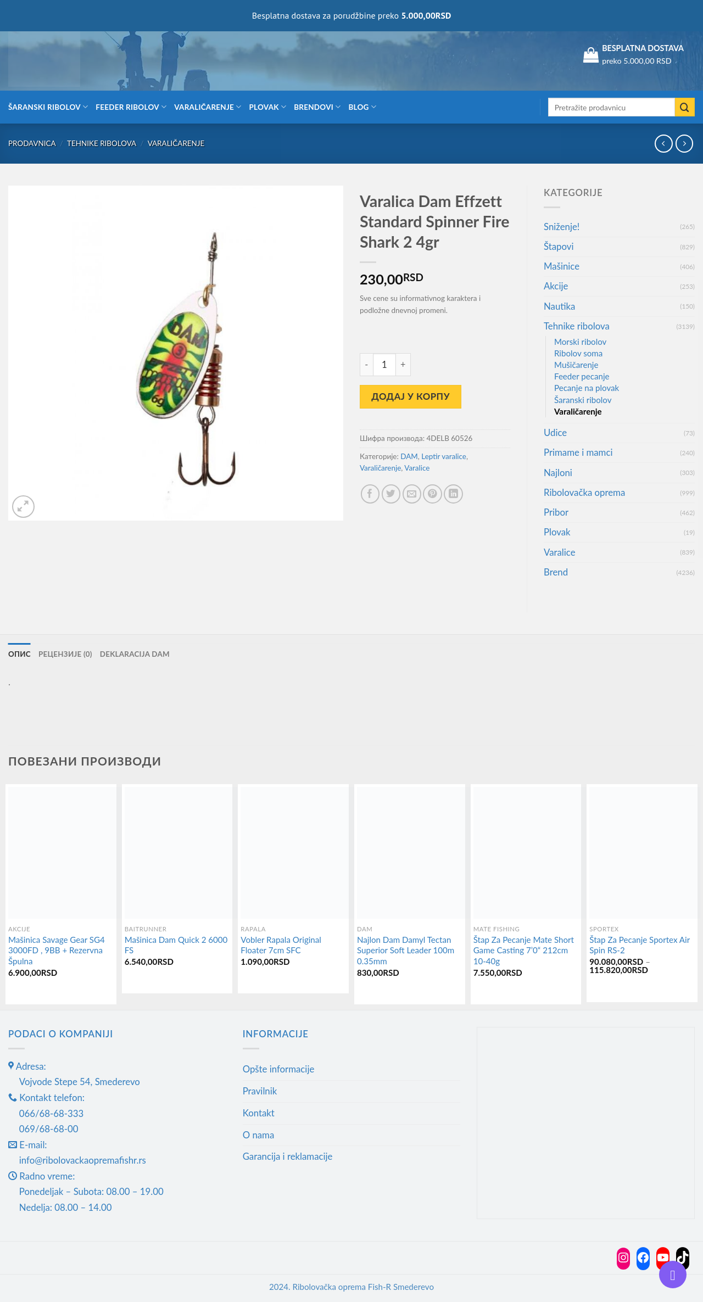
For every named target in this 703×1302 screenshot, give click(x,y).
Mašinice (561, 266)
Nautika (559, 306)
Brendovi (317, 107)
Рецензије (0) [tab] (65, 654)
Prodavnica (32, 143)
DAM (409, 456)
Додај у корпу (410, 396)
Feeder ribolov (131, 107)
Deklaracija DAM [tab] (136, 654)
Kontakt (259, 1113)
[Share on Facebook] (370, 494)
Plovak (268, 107)
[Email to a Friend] (412, 494)
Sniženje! (561, 226)
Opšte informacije (279, 1069)
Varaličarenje (207, 107)
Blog (362, 107)
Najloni (558, 472)
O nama (259, 1135)
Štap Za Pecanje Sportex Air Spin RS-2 (639, 945)
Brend (556, 572)
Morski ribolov (580, 342)
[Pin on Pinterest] (432, 494)
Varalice (416, 467)
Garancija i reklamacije (288, 1156)
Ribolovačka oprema (584, 492)
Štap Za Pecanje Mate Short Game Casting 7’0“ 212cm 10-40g (523, 950)
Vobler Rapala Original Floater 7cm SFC (281, 945)
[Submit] (685, 107)
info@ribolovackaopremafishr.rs (82, 1160)
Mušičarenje (576, 365)
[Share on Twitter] (391, 494)
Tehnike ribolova (101, 143)
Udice (555, 432)
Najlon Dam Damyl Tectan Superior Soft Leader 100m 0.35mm (405, 950)
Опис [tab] (19, 654)
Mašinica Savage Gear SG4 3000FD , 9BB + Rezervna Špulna (56, 950)
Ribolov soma (578, 353)
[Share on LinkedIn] (453, 494)
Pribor (556, 512)
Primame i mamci (578, 452)
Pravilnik (260, 1091)
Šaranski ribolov (48, 107)
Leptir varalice (443, 456)
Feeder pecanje (582, 376)
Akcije (556, 286)
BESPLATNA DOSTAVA (643, 48)
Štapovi (558, 246)
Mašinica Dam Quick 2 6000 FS (176, 945)
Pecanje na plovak (586, 388)
